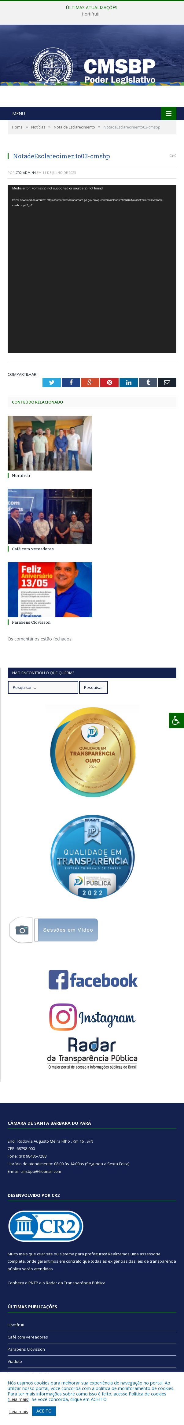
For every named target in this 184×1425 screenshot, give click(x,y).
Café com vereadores (33, 549)
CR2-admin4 (26, 172)
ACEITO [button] (44, 1411)
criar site (45, 1254)
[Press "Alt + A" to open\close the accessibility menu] (176, 720)
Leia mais (18, 1399)
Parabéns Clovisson (31, 622)
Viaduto (15, 1361)
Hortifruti (90, 14)
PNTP (33, 1283)
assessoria (150, 1254)
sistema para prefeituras (83, 1254)
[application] (92, 269)
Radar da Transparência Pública (75, 1283)
